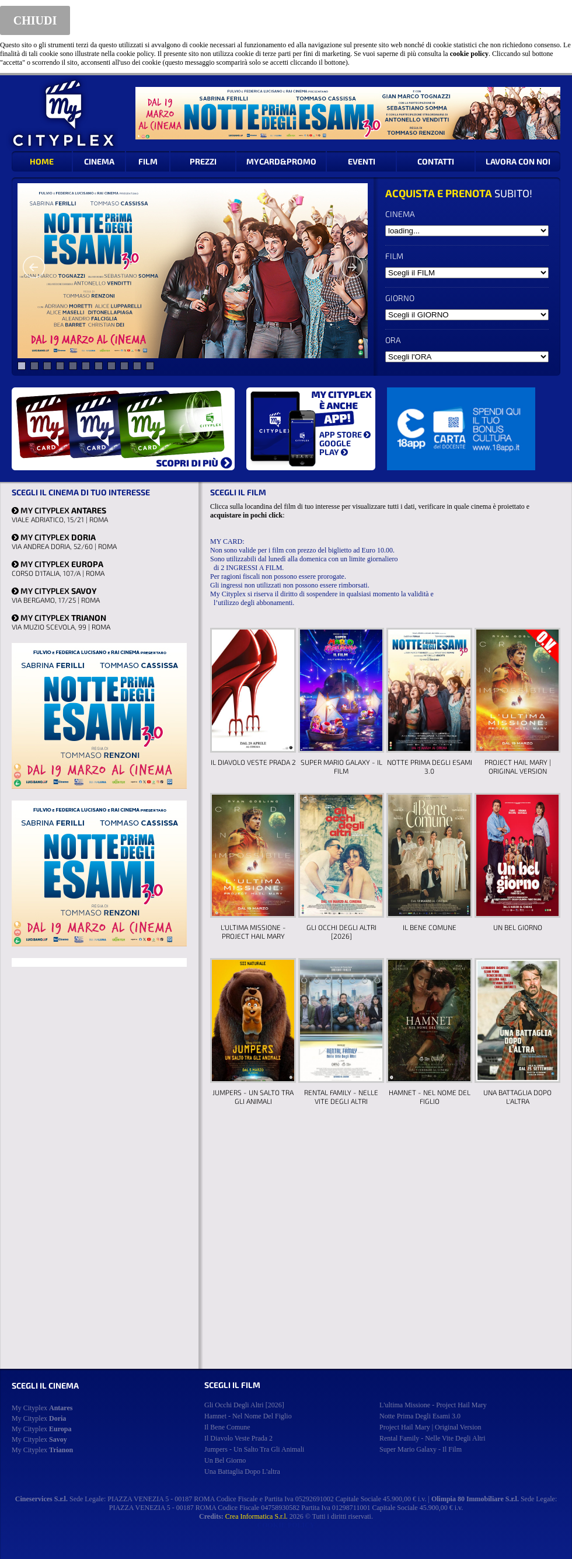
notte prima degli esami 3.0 (420, 1416)
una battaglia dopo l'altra (242, 1471)
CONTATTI (435, 161)
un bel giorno (225, 1460)
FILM (148, 161)
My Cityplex (42, 1408)
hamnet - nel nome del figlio (248, 1416)
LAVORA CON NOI (518, 161)
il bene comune (227, 1427)
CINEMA (99, 161)
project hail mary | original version (430, 1427)
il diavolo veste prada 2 (238, 1438)
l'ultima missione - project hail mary (433, 1405)
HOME (42, 161)
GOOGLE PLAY (335, 447)
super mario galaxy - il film (420, 1449)
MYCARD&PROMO (281, 161)
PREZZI (203, 161)
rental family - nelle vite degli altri (432, 1438)
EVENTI (361, 161)
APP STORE (345, 434)
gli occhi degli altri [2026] (244, 1405)
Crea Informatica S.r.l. (256, 1516)
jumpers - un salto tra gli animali (254, 1449)
